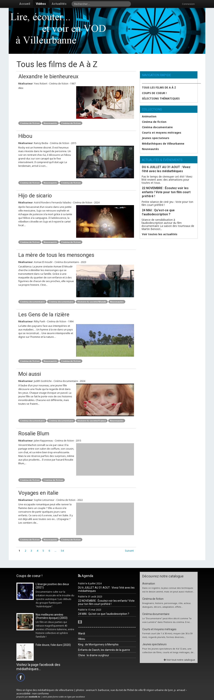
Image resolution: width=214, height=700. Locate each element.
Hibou (25, 136)
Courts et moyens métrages (161, 132)
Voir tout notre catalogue (179, 659)
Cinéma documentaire (32, 301)
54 (62, 550)
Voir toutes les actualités (159, 234)
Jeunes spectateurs (155, 138)
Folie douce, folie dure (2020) (53, 644)
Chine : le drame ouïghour (93, 655)
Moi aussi (29, 374)
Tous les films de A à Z (159, 87)
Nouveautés (50, 123)
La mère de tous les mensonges (56, 255)
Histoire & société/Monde (92, 301)
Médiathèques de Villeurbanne (163, 143)
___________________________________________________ (169, 82)
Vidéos (41, 4)
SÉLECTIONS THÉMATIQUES (161, 98)
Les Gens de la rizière (43, 314)
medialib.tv (34, 696)
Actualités (59, 4)
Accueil (24, 4)
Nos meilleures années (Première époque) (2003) (51, 616)
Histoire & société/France (92, 420)
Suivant (129, 550)
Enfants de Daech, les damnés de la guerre (104, 649)
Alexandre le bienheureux (48, 76)
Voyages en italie (38, 493)
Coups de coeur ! (154, 93)
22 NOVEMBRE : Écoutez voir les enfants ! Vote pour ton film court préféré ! (166, 192)
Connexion (188, 4)
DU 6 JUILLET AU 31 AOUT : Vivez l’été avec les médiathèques (166, 169)
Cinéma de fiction (30, 123)
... (55, 550)
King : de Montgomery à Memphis (98, 644)
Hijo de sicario (35, 195)
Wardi (81, 633)
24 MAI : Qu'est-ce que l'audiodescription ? (158, 212)
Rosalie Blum (33, 433)
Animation (149, 116)
